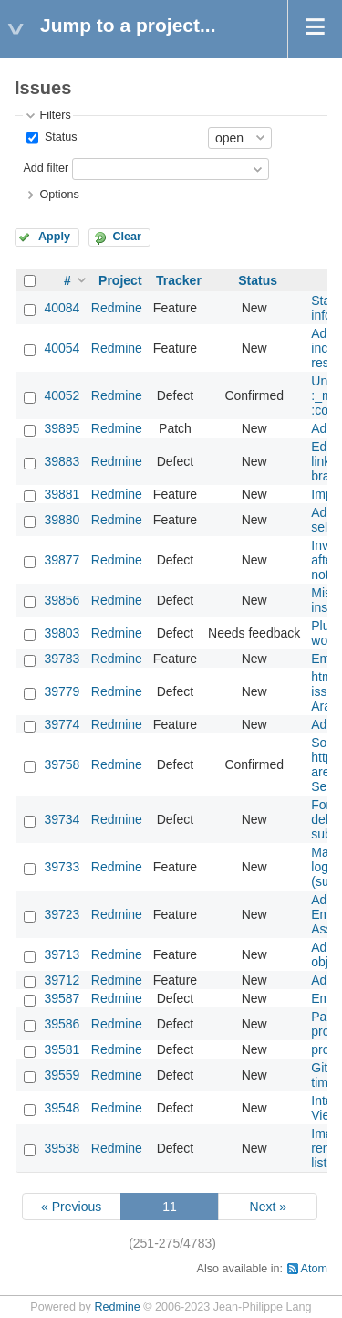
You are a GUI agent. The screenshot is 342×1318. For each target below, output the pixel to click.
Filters (54, 115)
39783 (61, 658)
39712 (61, 980)
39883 (61, 461)
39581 (61, 1049)
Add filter (45, 168)
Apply (54, 236)
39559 (61, 1075)
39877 (61, 560)
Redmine (116, 308)
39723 (61, 914)
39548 (61, 1108)
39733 (61, 866)
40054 (61, 348)
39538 (61, 1148)
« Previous (71, 1206)
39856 (61, 600)
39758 (61, 764)
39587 (61, 998)
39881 (61, 494)
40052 (61, 395)
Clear (126, 236)
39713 (61, 954)
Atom (314, 1268)
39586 (61, 1024)
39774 (61, 724)
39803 (61, 633)
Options (58, 194)
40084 (61, 308)
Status (59, 137)
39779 (61, 691)
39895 (61, 428)
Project (119, 280)
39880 (61, 519)
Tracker (179, 280)
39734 (61, 819)
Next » (268, 1206)
